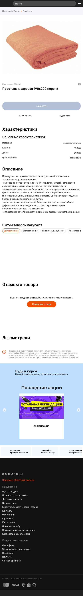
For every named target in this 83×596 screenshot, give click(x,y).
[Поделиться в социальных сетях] (54, 116)
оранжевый (75, 158)
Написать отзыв (41, 304)
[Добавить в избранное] (14, 116)
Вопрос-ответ (9, 503)
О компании (8, 514)
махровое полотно (72, 143)
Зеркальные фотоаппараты (16, 549)
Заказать (41, 106)
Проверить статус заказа (15, 495)
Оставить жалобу (11, 526)
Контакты (7, 511)
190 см (77, 148)
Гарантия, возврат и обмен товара (20, 507)
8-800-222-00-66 (13, 474)
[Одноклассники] (10, 568)
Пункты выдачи (10, 491)
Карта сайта (8, 522)
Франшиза (7, 518)
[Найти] (72, 3)
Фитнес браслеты (11, 561)
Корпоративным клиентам (16, 534)
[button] (4, 410)
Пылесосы (7, 553)
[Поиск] (44, 3)
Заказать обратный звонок (18, 480)
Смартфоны (8, 545)
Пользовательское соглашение (18, 530)
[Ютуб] (15, 568)
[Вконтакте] (4, 568)
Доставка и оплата (12, 499)
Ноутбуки (7, 557)
